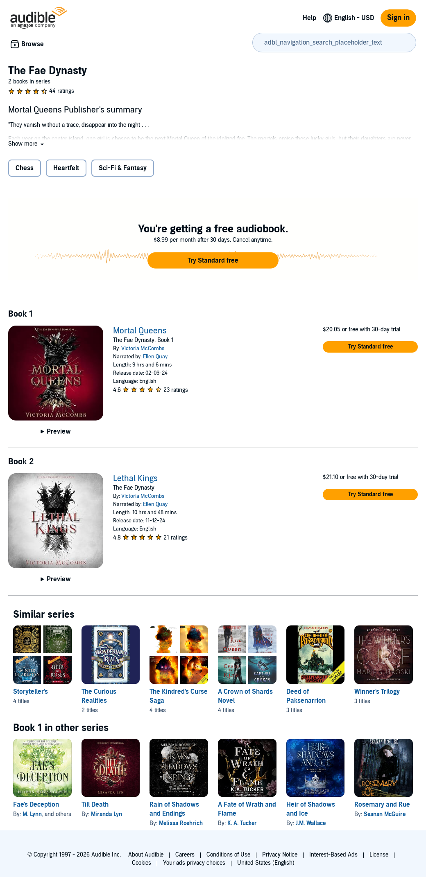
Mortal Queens (140, 331)
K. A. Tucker (242, 823)
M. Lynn (32, 814)
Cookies (141, 862)
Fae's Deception (36, 805)
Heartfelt (66, 168)
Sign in (398, 17)
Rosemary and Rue (382, 805)
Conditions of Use (228, 854)
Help (309, 18)
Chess (25, 168)
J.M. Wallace (311, 823)
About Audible (145, 854)
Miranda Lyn (106, 814)
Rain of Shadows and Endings (174, 809)
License (378, 854)
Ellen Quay (155, 356)
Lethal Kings (135, 478)
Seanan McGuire (385, 814)
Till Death (95, 805)
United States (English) (266, 862)
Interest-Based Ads (333, 854)
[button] (26, 143)
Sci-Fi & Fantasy (123, 168)
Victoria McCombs (142, 348)
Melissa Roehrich (181, 823)
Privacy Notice (279, 854)
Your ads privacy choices (194, 862)
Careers (185, 854)
